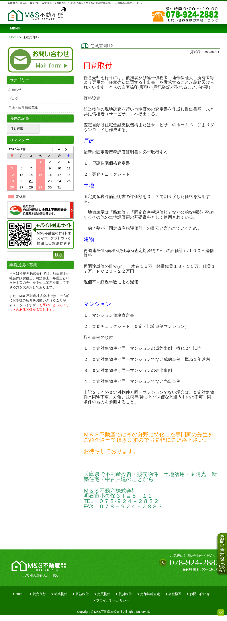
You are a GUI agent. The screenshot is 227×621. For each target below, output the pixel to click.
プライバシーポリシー (112, 600)
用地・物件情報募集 (23, 108)
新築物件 (60, 594)
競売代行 (39, 594)
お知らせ (15, 89)
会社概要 (175, 594)
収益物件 (82, 594)
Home (20, 594)
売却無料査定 (150, 594)
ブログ (13, 99)
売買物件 (103, 594)
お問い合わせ (200, 594)
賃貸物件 (125, 594)
